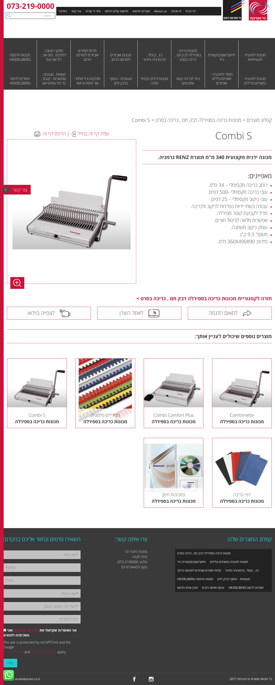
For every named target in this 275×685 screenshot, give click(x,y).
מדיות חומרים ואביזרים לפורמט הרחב (199, 570)
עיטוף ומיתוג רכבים (213, 587)
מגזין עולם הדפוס (187, 587)
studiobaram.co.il (27, 679)
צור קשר (76, 11)
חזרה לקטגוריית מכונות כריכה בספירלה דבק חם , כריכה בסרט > (204, 298)
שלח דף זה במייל (93, 133)
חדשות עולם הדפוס (116, 11)
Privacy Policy (13, 652)
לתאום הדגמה (223, 312)
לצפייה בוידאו (41, 312)
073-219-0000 (30, 6)
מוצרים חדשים (141, 11)
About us (160, 11)
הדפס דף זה (54, 133)
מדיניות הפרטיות (26, 630)
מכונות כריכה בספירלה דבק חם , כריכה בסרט (198, 119)
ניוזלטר (62, 11)
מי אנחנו (176, 11)
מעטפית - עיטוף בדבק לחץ (233, 579)
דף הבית (191, 11)
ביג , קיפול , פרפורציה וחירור (242, 570)
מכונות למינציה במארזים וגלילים (229, 562)
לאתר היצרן (131, 312)
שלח (10, 662)
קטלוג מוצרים (259, 119)
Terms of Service (43, 652)
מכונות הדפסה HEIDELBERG (195, 579)
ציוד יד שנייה (93, 11)
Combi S (141, 119)
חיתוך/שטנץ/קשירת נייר (191, 562)
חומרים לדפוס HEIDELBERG (246, 587)
